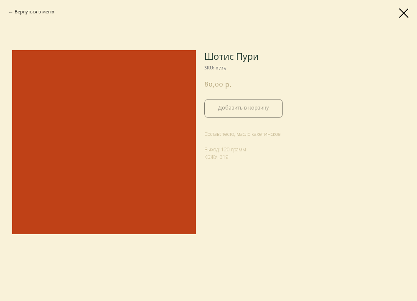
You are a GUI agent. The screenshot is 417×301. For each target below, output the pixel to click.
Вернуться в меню (34, 12)
